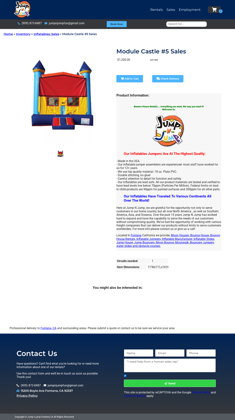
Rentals (156, 10)
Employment (189, 10)
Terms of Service (135, 396)
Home (8, 34)
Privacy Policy (27, 395)
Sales (171, 10)
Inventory (23, 34)
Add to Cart (130, 78)
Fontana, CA (48, 328)
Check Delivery (168, 78)
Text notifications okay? (143, 376)
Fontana (136, 235)
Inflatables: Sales (46, 34)
